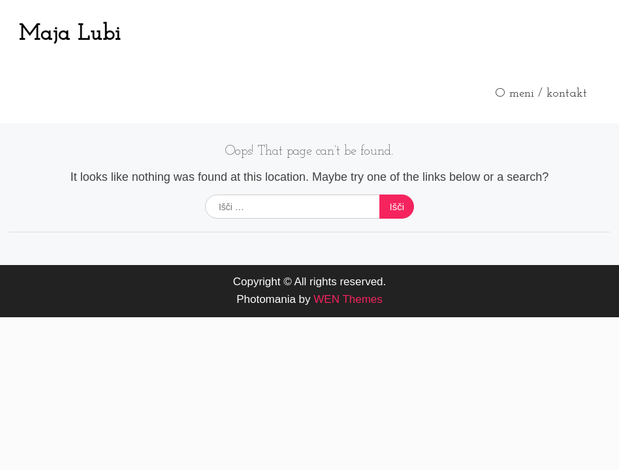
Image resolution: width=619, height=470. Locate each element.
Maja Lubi (70, 34)
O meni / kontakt (541, 93)
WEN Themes (348, 299)
